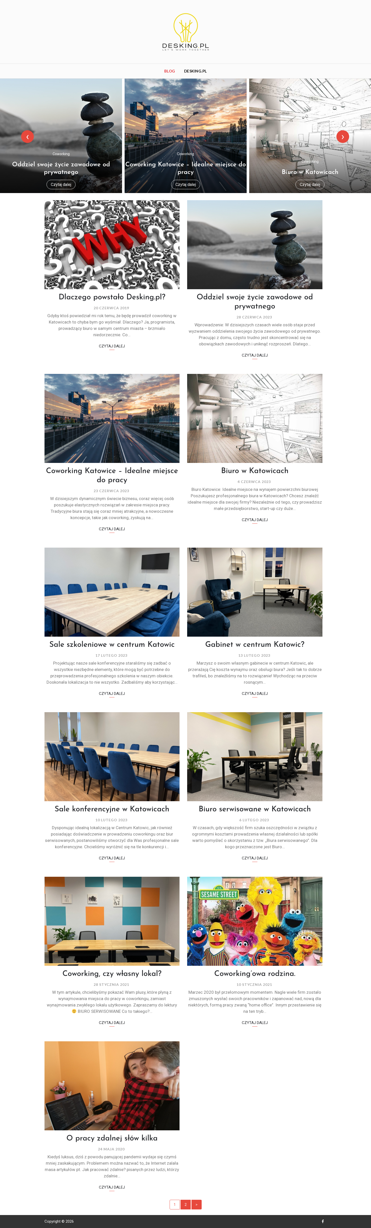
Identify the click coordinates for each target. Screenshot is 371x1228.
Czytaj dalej (61, 184)
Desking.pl (195, 71)
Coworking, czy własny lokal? (112, 974)
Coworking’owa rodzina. (254, 974)
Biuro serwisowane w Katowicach (255, 809)
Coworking (61, 154)
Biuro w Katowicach (310, 172)
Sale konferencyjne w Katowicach (112, 809)
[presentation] (36, 136)
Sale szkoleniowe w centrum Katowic (112, 645)
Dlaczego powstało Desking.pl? (111, 297)
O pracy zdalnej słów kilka (112, 1139)
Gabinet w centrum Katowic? (254, 645)
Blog (169, 71)
